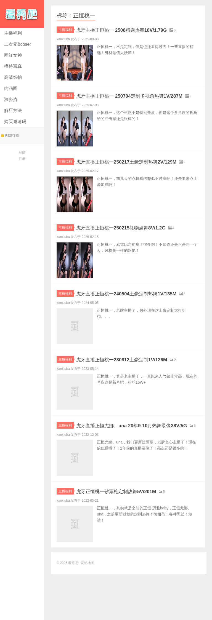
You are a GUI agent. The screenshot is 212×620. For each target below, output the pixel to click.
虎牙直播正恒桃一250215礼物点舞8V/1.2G (134, 247)
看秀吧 (22, 14)
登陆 (22, 152)
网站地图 (87, 609)
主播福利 (13, 33)
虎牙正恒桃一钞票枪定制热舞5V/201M (127, 537)
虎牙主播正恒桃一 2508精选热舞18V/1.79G (134, 29)
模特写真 (13, 66)
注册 (22, 159)
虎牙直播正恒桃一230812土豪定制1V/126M (135, 392)
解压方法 (13, 110)
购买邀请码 (15, 121)
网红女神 (13, 55)
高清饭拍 (13, 77)
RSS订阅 (10, 136)
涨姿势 (10, 99)
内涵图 (10, 88)
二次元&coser (17, 44)
